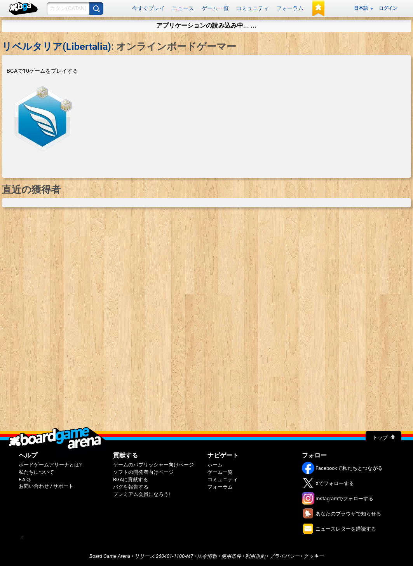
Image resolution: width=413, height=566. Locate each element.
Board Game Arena (110, 556)
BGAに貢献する (130, 479)
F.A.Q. (25, 479)
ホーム (215, 465)
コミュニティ (252, 8)
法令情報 (207, 556)
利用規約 (255, 556)
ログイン (388, 8)
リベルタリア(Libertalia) (56, 46)
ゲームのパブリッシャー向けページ (153, 465)
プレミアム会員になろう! (141, 494)
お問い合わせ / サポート (46, 486)
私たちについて (36, 472)
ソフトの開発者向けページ (143, 472)
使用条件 (231, 556)
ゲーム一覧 (215, 8)
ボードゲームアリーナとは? (50, 465)
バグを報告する (130, 487)
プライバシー (284, 556)
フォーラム (289, 8)
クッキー (313, 556)
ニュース (183, 8)
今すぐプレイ (148, 8)
